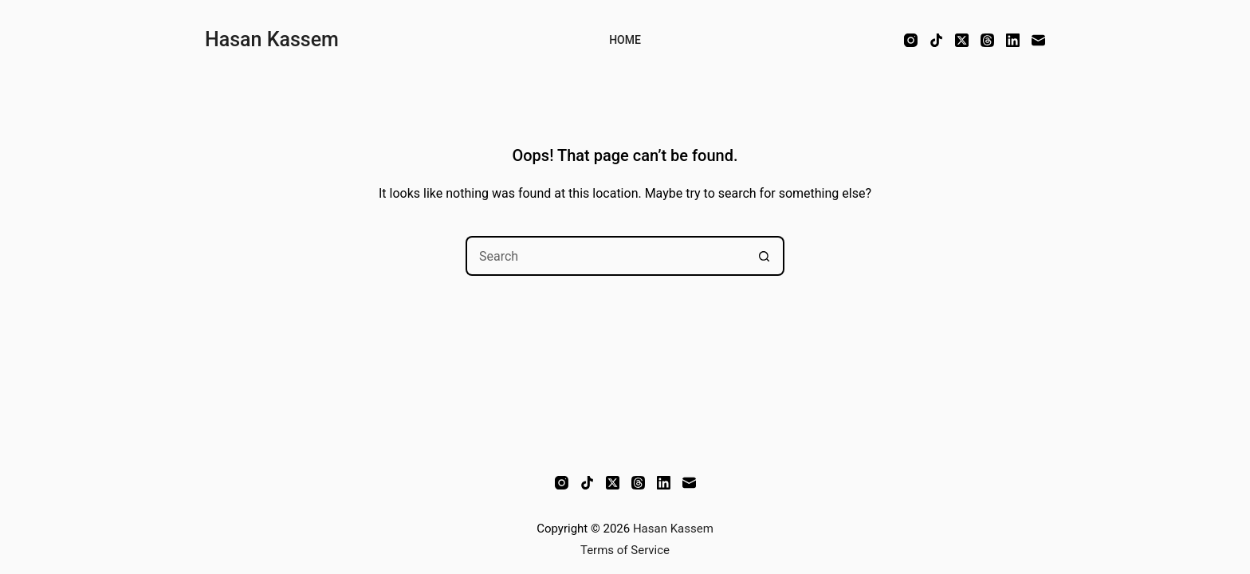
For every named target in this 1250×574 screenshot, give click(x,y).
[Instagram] (911, 40)
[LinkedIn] (1013, 40)
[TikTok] (936, 40)
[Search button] (764, 256)
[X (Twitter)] (962, 40)
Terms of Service (625, 550)
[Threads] (987, 40)
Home (625, 39)
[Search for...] (605, 256)
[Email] (1038, 40)
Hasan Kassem (272, 39)
